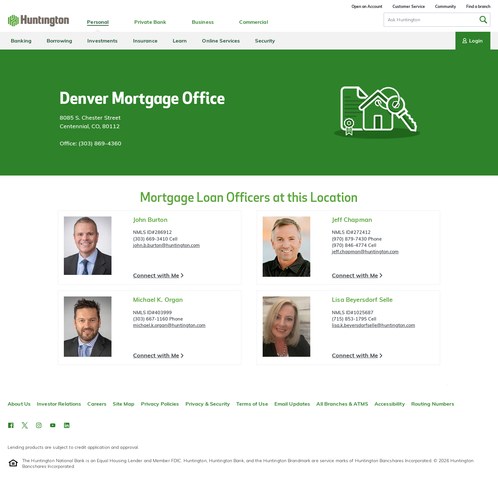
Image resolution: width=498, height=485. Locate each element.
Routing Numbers (432, 404)
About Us (19, 404)
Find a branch (478, 6)
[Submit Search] (483, 20)
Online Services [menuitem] (221, 40)
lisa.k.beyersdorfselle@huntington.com (373, 325)
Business (203, 22)
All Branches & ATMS (342, 404)
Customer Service (409, 6)
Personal (98, 22)
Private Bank (150, 22)
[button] (11, 425)
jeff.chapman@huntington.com (365, 252)
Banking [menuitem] (21, 40)
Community (445, 6)
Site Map (123, 404)
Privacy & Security (207, 404)
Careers (96, 404)
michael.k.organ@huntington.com (169, 325)
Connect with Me (156, 275)
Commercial (253, 22)
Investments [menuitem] (102, 40)
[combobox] (437, 20)
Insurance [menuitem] (145, 40)
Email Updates (292, 404)
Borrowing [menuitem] (59, 40)
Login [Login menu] (472, 40)
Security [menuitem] (265, 40)
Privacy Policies (160, 404)
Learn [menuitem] (180, 40)
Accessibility (389, 404)
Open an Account (367, 6)
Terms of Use (252, 404)
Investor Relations (59, 404)
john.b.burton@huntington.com (166, 245)
